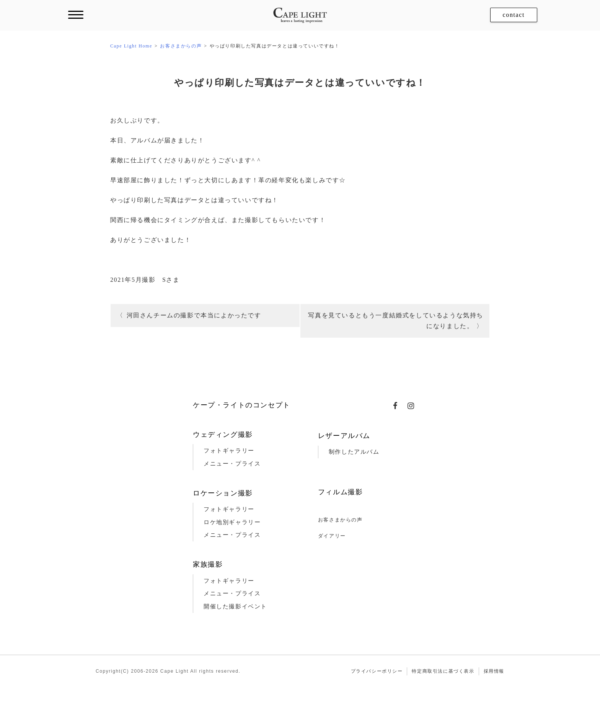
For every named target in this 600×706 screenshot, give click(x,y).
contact (514, 14)
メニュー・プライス (232, 464)
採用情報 (494, 671)
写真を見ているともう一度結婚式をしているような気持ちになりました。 (395, 320)
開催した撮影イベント (235, 606)
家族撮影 (208, 564)
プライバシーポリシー (377, 671)
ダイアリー (332, 536)
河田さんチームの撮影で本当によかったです (194, 315)
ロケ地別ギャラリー (232, 522)
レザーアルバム (344, 436)
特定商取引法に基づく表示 (443, 671)
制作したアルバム (354, 452)
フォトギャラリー (229, 451)
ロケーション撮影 (223, 493)
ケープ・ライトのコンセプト (241, 405)
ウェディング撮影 (223, 434)
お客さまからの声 (340, 520)
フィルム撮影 (340, 492)
